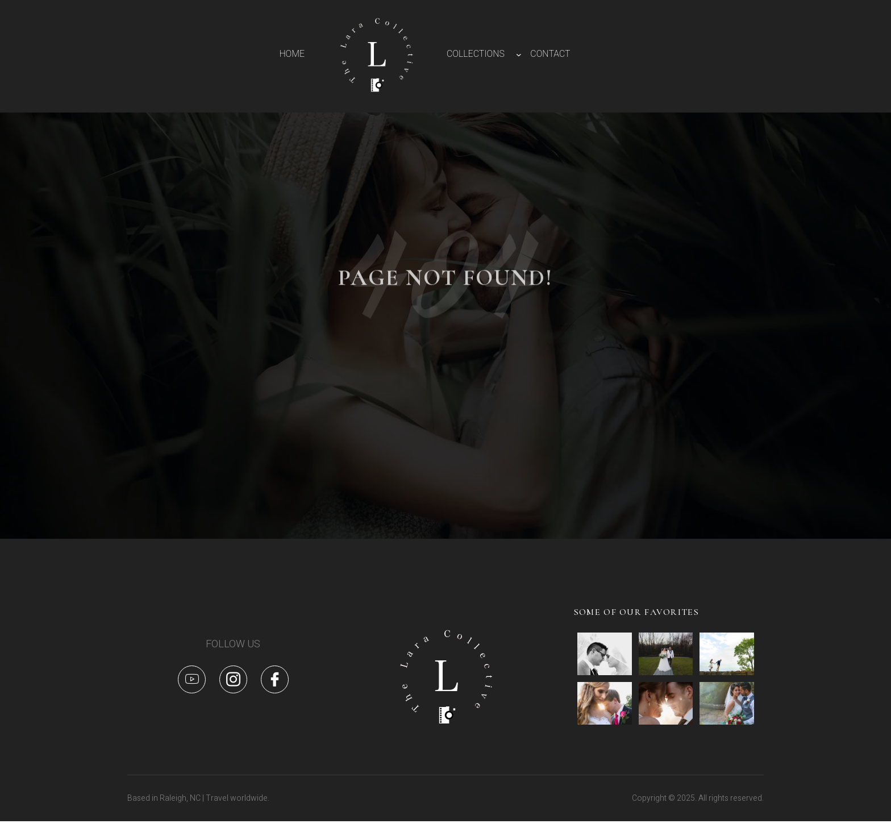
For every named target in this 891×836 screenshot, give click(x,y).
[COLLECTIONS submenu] (519, 54)
